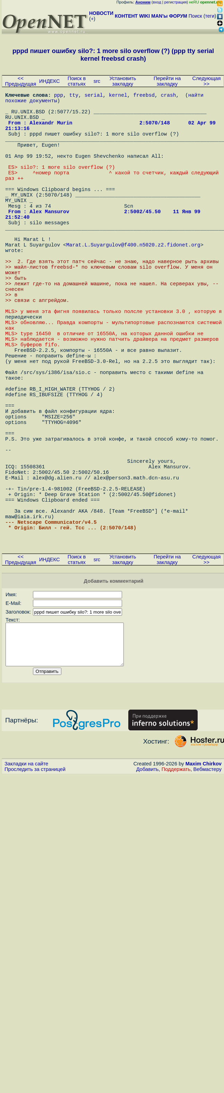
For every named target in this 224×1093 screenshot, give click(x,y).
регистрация (175, 2)
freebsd (144, 96)
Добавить (147, 890)
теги (210, 16)
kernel (118, 96)
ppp (58, 96)
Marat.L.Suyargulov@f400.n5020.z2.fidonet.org (133, 283)
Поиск (195, 16)
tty (73, 96)
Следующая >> (206, 81)
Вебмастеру (207, 890)
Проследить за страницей (35, 890)
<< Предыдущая (20, 81)
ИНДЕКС (49, 81)
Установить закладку (122, 81)
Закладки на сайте (26, 884)
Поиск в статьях (77, 81)
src (97, 81)
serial (94, 96)
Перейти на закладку (167, 81)
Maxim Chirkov (204, 884)
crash (168, 96)
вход (157, 2)
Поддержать (176, 890)
